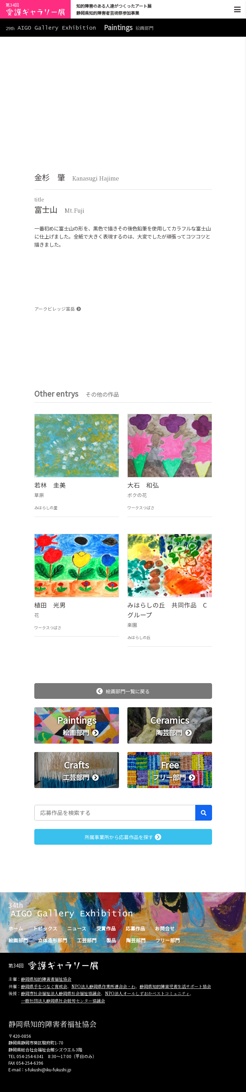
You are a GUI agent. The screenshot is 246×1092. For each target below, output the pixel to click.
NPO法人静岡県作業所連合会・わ (103, 986)
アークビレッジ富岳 (57, 308)
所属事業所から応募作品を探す (123, 837)
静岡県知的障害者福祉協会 (46, 979)
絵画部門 (18, 940)
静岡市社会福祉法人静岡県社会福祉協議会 (61, 993)
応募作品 (135, 928)
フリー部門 (167, 940)
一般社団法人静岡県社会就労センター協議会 (63, 1001)
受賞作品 (106, 928)
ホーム (15, 928)
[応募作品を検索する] (115, 812)
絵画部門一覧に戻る (123, 691)
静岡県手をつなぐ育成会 (44, 986)
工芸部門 (87, 940)
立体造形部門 (52, 940)
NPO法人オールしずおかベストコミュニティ (147, 993)
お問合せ (165, 928)
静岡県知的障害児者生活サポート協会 (175, 986)
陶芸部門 (136, 940)
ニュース (76, 928)
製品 (111, 940)
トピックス (45, 928)
